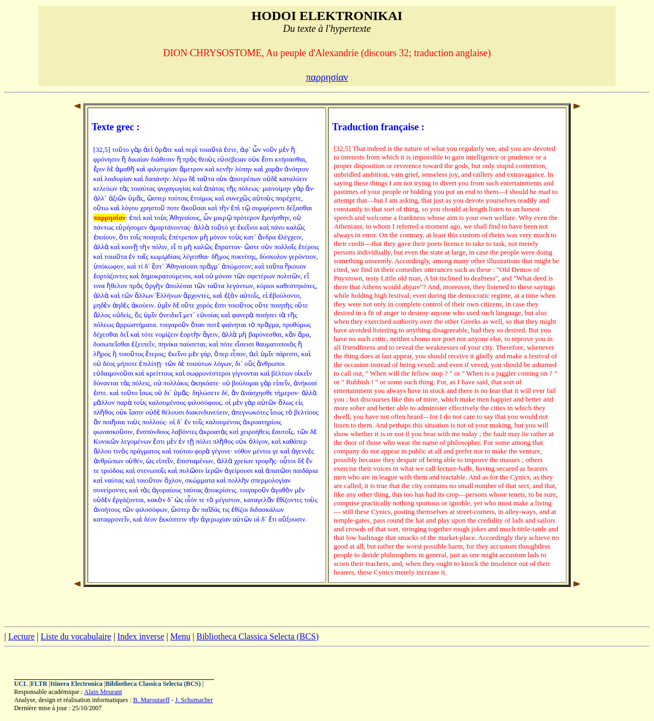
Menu (180, 636)
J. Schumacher (194, 700)
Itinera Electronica (76, 683)
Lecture (21, 636)
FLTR (39, 683)
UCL (21, 683)
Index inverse (140, 636)
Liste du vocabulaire (76, 636)
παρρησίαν (327, 77)
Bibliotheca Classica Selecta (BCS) (257, 636)
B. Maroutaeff (151, 700)
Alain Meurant (103, 692)
